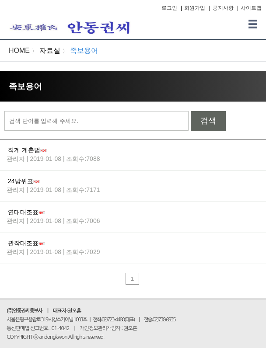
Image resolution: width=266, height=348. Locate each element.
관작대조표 (23, 243)
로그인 (169, 8)
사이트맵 (251, 8)
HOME (19, 50)
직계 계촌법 (24, 149)
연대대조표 (23, 212)
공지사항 (223, 8)
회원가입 (194, 8)
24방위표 (20, 180)
